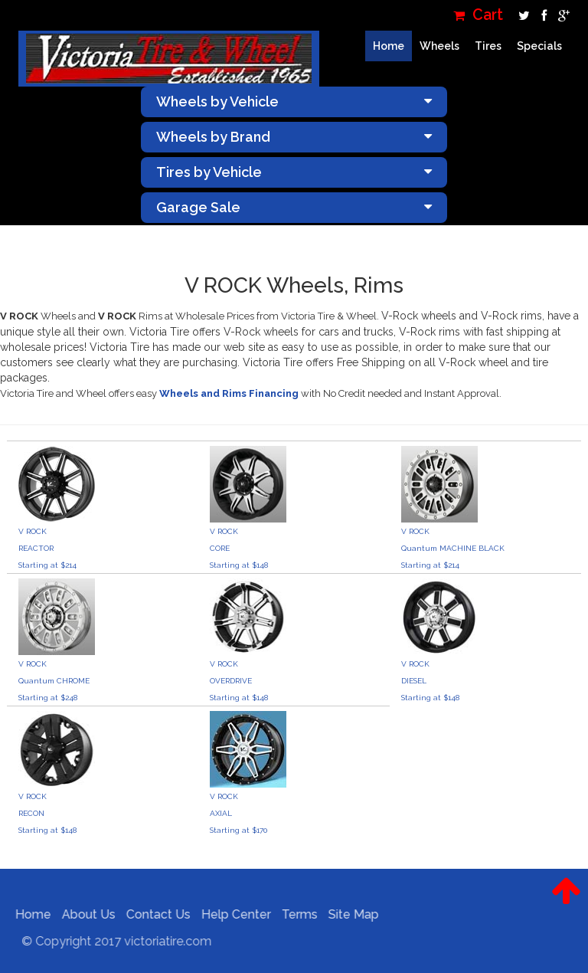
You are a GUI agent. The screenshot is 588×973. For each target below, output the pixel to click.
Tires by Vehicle (294, 172)
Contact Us (154, 914)
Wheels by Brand (294, 137)
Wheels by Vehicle (294, 101)
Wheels (439, 46)
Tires (488, 46)
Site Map (350, 914)
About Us (85, 914)
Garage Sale (294, 207)
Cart (478, 15)
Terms (296, 914)
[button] (566, 902)
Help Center (232, 914)
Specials (539, 46)
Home (388, 46)
